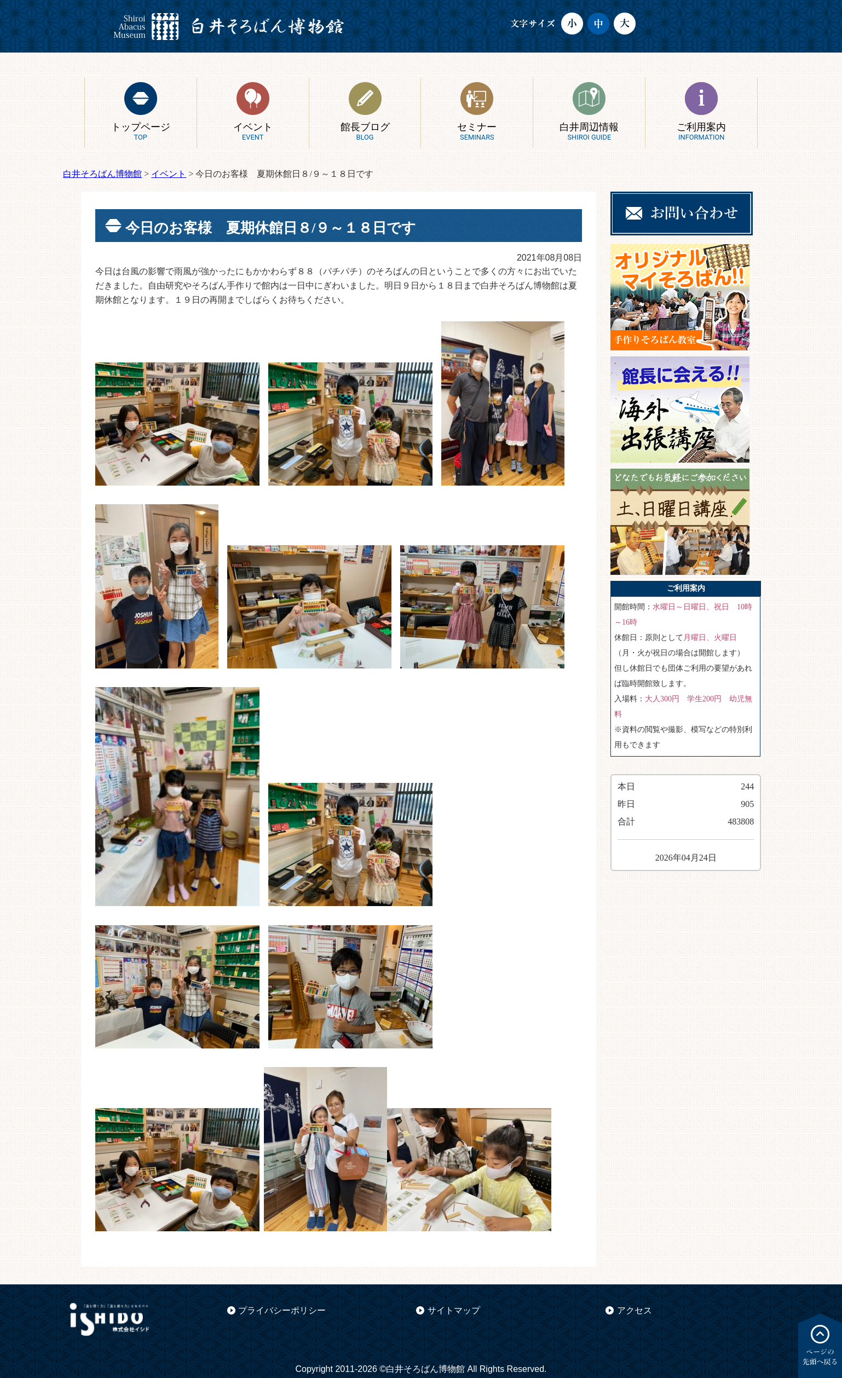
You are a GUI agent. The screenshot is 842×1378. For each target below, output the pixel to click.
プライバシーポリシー (282, 1310)
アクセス (634, 1310)
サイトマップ (454, 1310)
